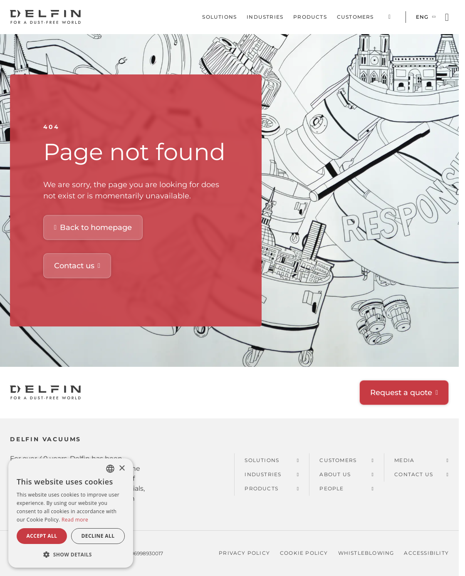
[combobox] (110, 469)
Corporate (390, 17)
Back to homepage (96, 227)
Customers (355, 17)
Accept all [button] (42, 535)
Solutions (219, 17)
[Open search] (447, 17)
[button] (71, 554)
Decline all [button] (98, 535)
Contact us (74, 265)
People (331, 488)
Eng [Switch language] (422, 17)
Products (310, 17)
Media (404, 460)
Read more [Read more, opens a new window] (75, 519)
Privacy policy (244, 553)
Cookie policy (304, 553)
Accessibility (426, 553)
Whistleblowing (366, 553)
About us (335, 474)
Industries (265, 17)
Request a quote (401, 392)
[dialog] (70, 513)
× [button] (122, 468)
